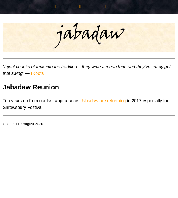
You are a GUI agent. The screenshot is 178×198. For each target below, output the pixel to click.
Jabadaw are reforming (103, 100)
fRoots (37, 73)
